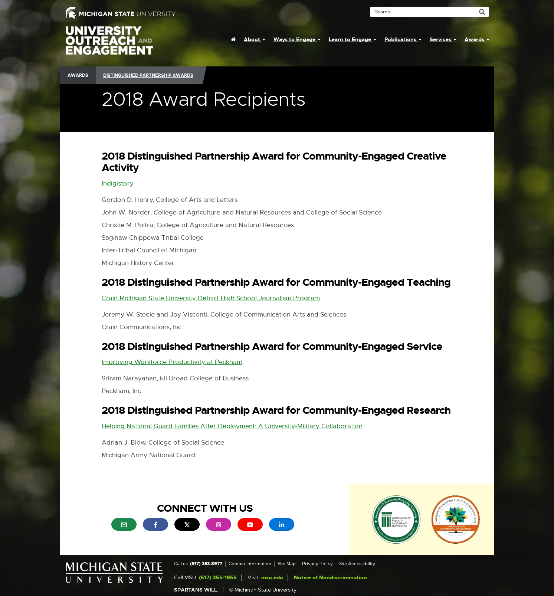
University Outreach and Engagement (109, 44)
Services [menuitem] (443, 39)
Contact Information (250, 564)
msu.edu (272, 577)
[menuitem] (233, 39)
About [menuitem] (254, 39)
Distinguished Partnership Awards (148, 75)
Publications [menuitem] (403, 39)
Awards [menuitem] (477, 39)
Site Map (287, 564)
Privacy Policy (317, 564)
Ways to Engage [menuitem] (297, 39)
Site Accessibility (357, 564)
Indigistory (118, 183)
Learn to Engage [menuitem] (352, 39)
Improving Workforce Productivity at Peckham (172, 362)
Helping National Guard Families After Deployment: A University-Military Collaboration (232, 426)
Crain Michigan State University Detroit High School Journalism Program (211, 298)
